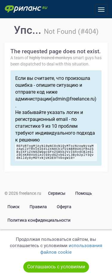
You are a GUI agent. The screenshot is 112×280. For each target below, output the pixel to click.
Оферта (64, 206)
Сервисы (56, 193)
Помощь (83, 193)
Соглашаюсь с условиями (56, 267)
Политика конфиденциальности (38, 220)
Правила (38, 206)
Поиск (13, 206)
